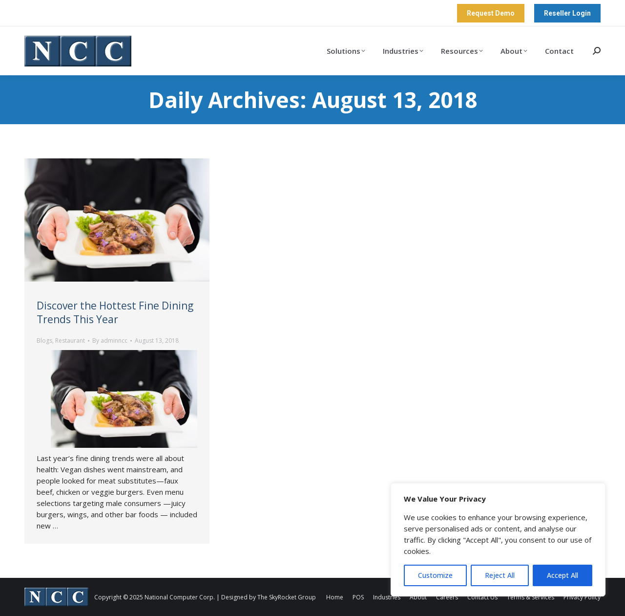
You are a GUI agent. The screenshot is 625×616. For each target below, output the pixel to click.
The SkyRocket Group (286, 597)
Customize (435, 575)
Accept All (562, 575)
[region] (498, 539)
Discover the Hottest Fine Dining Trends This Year (115, 312)
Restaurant (70, 340)
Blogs (44, 340)
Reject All (500, 575)
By (109, 340)
